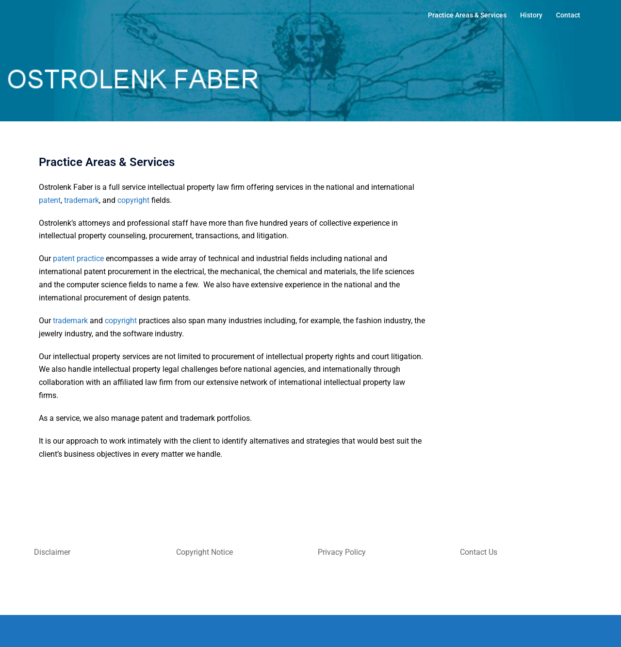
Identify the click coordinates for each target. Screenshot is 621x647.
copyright (133, 200)
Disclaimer (52, 552)
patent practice (78, 258)
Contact (568, 15)
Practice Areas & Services (467, 15)
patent (50, 200)
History (531, 15)
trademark (81, 200)
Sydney (147, 630)
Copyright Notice (204, 552)
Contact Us (478, 552)
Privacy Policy (342, 552)
